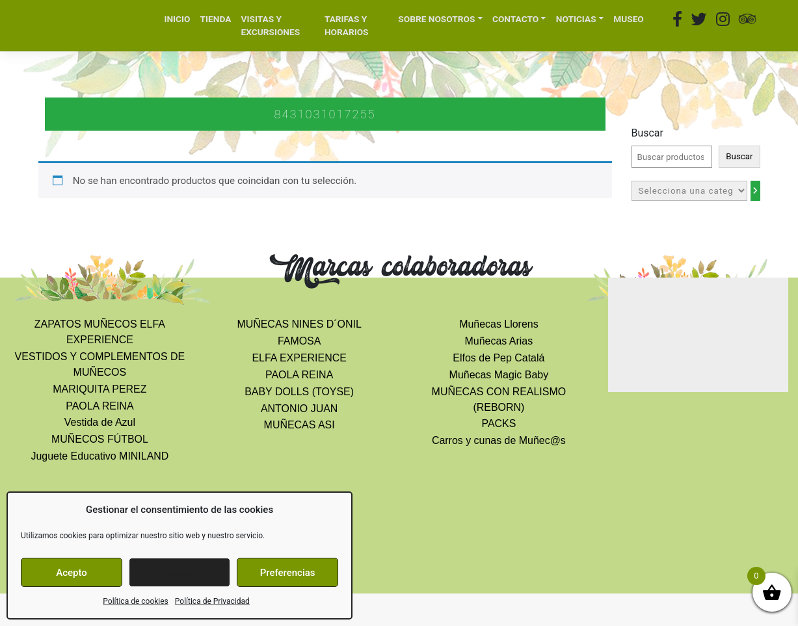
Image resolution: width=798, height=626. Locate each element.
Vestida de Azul (99, 422)
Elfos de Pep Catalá (498, 357)
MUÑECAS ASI (299, 424)
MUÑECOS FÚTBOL (99, 439)
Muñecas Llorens (499, 324)
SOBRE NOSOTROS (436, 19)
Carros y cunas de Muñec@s (499, 440)
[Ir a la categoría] (755, 191)
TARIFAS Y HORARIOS (347, 26)
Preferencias (287, 573)
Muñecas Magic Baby (499, 374)
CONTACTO (515, 19)
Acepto (71, 573)
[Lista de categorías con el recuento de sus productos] (689, 191)
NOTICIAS (576, 19)
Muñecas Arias (499, 340)
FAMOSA (299, 340)
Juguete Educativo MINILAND (99, 456)
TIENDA (216, 19)
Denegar (179, 573)
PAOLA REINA (99, 405)
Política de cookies (135, 601)
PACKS (498, 423)
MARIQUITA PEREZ (99, 389)
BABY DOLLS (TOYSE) (299, 391)
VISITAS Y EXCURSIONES (270, 26)
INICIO (177, 19)
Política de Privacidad (212, 601)
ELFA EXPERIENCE (299, 357)
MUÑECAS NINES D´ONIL (299, 324)
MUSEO (628, 19)
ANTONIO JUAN (299, 408)
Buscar (647, 133)
